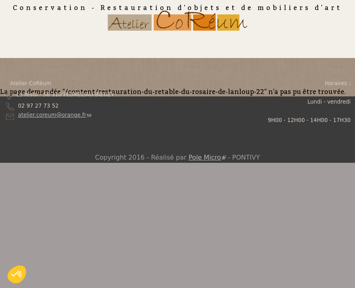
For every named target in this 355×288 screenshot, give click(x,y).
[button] (16, 274)
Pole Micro (207, 157)
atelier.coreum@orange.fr (54, 115)
